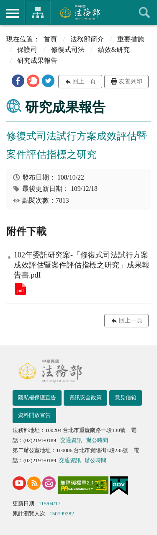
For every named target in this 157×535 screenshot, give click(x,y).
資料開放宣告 (34, 415)
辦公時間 (97, 440)
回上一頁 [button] (84, 81)
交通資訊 (71, 440)
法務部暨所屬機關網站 (37, 12)
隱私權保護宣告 (37, 397)
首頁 (50, 39)
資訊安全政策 (85, 397)
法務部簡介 (87, 39)
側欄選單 (12, 13)
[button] (18, 81)
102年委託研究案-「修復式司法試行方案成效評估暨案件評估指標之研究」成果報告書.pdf (20, 289)
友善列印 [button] (130, 81)
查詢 (144, 12)
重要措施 (130, 39)
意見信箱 (125, 397)
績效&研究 (114, 49)
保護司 (27, 49)
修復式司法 (68, 49)
